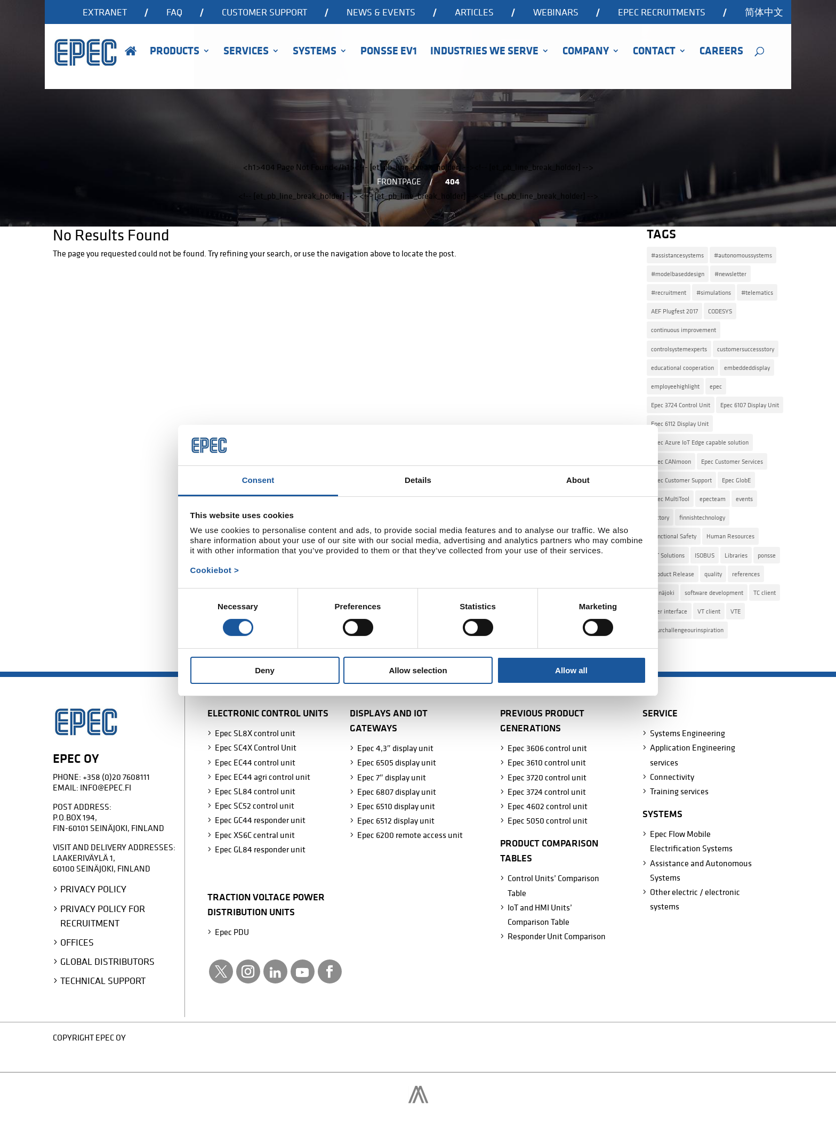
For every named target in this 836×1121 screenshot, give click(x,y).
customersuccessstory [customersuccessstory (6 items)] (745, 349)
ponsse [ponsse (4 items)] (767, 555)
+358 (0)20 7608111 (116, 776)
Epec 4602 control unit (548, 806)
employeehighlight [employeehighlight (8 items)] (675, 386)
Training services (679, 791)
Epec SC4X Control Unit (255, 747)
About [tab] (578, 480)
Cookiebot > (214, 570)
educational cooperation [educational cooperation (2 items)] (682, 368)
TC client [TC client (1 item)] (764, 592)
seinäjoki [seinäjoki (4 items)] (662, 592)
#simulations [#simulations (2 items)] (713, 292)
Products (174, 52)
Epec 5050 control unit (548, 820)
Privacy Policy (93, 889)
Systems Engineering (687, 733)
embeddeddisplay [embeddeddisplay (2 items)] (747, 368)
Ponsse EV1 (388, 52)
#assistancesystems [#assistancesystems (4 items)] (677, 255)
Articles (474, 12)
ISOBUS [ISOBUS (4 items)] (704, 555)
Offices (77, 942)
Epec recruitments (661, 12)
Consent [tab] (258, 480)
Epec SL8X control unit (255, 733)
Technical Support (103, 980)
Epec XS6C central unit (255, 834)
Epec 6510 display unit (396, 806)
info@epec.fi (105, 787)
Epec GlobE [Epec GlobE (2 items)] (736, 480)
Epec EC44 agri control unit (262, 776)
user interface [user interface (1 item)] (669, 611)
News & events (381, 12)
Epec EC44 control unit (255, 762)
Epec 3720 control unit (547, 777)
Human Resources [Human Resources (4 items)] (730, 536)
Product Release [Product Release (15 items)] (672, 574)
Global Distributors (107, 961)
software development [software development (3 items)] (714, 592)
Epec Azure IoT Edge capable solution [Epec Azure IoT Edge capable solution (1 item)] (700, 442)
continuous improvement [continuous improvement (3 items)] (683, 330)
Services (246, 52)
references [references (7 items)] (746, 574)
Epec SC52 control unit (254, 805)
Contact (654, 52)
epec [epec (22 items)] (716, 386)
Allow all (571, 670)
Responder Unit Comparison (557, 936)
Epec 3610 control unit (547, 762)
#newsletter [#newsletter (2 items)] (730, 274)
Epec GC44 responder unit (260, 819)
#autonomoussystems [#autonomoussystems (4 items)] (743, 255)
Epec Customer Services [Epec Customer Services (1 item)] (732, 461)
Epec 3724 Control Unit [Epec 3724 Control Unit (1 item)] (680, 405)
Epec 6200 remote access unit (410, 834)
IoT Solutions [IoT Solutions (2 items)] (668, 555)
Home (130, 65)
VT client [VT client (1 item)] (708, 611)
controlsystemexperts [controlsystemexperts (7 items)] (679, 349)
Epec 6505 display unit (396, 762)
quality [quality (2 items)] (713, 574)
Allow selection (418, 670)
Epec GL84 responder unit (260, 849)
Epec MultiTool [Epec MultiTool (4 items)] (670, 499)
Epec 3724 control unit (547, 791)
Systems (314, 52)
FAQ (174, 12)
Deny (265, 670)
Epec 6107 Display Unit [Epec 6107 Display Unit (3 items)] (749, 405)
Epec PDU (232, 931)
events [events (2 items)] (744, 499)
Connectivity (672, 776)
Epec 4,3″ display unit (395, 748)
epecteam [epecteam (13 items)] (713, 499)
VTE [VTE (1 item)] (735, 611)
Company (585, 52)
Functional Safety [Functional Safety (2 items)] (673, 536)
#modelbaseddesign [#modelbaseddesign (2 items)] (677, 274)
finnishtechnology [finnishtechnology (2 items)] (702, 517)
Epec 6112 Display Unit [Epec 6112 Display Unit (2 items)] (680, 424)
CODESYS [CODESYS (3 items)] (720, 311)
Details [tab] (418, 480)
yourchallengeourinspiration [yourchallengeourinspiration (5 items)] (687, 630)
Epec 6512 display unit (396, 820)
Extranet (105, 12)
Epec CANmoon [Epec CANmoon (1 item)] (671, 461)
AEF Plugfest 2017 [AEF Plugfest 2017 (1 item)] (674, 311)
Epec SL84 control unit (255, 791)
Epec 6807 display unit (396, 791)
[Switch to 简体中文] (764, 16)
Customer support (264, 12)
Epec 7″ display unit (391, 777)
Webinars (555, 12)
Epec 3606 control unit (547, 748)
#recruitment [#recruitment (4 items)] (668, 292)
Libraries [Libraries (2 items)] (736, 555)
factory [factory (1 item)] (660, 517)
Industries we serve (484, 52)
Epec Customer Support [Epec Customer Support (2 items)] (681, 480)
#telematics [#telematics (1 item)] (757, 292)
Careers (721, 52)
